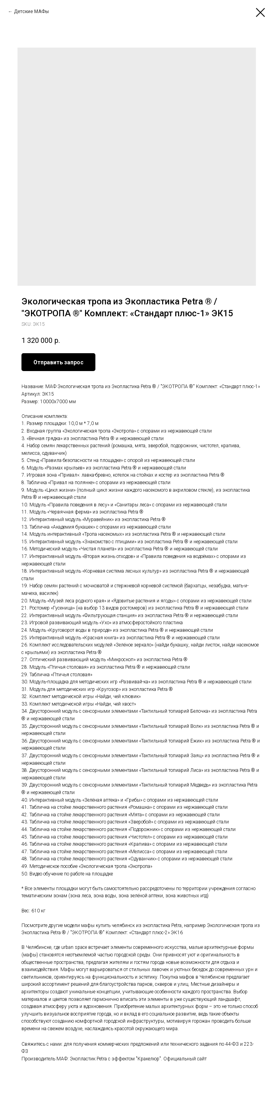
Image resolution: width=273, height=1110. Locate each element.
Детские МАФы (31, 11)
